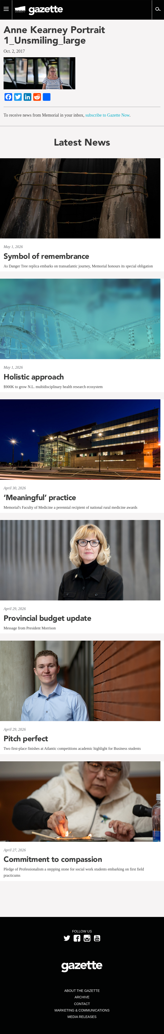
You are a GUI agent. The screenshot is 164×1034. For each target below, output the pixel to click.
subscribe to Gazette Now (107, 115)
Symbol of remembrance (46, 256)
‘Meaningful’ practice (40, 497)
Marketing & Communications (82, 1010)
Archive (82, 997)
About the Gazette (82, 991)
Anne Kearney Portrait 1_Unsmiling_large (54, 34)
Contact (82, 1004)
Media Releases (81, 1017)
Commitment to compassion (53, 859)
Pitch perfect (26, 738)
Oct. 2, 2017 (14, 51)
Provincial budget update (47, 618)
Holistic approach (34, 376)
